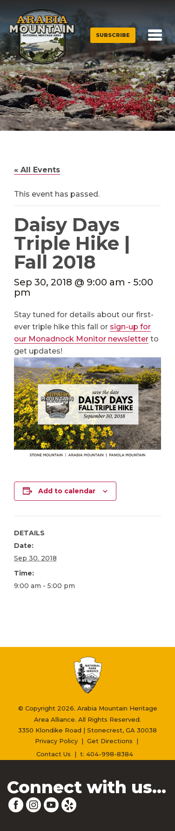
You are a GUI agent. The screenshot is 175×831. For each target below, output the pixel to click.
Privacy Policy (56, 741)
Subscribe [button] (113, 35)
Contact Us (53, 754)
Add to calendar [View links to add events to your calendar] (66, 491)
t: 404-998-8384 (106, 754)
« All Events (37, 169)
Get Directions (110, 741)
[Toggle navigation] (155, 35)
